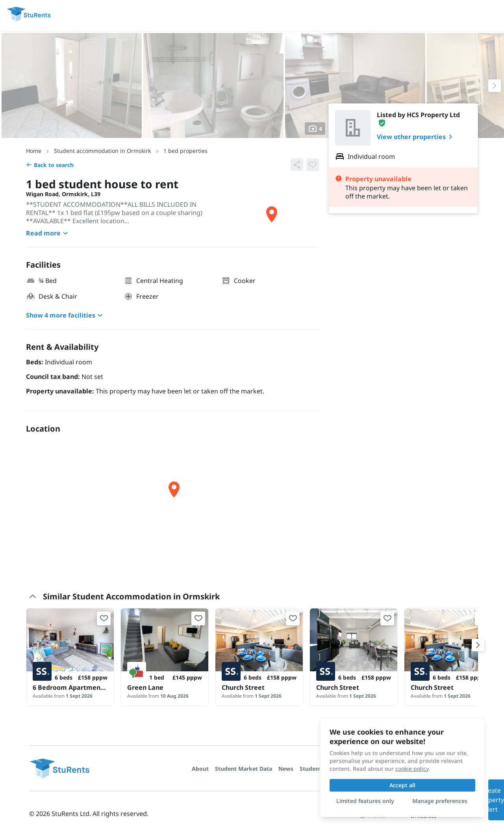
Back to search (50, 165)
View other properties (416, 136)
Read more (48, 233)
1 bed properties (185, 150)
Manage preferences (439, 801)
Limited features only (365, 801)
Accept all (402, 785)
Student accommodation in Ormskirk (102, 150)
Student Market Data (243, 768)
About (200, 768)
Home (33, 150)
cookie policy (411, 768)
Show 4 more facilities (65, 315)
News (285, 768)
